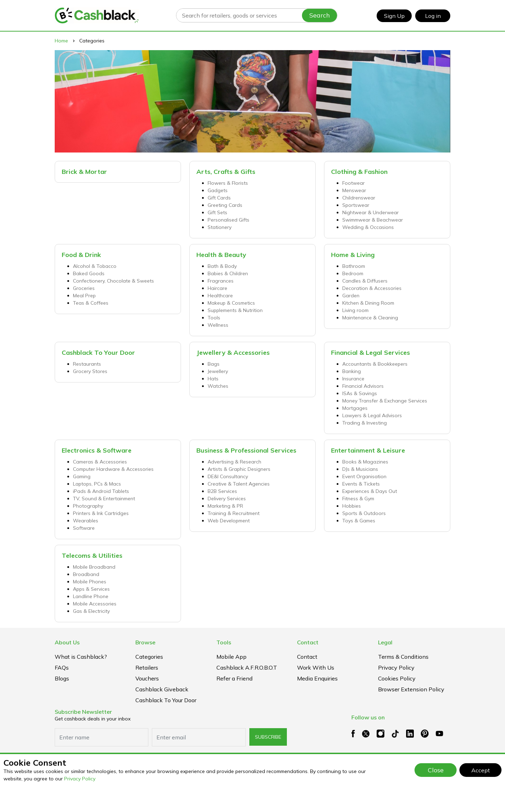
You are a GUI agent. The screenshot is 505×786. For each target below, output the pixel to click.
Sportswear (355, 205)
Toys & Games (358, 520)
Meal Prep (84, 295)
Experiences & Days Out (369, 491)
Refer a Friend (234, 678)
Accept (480, 770)
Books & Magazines (365, 462)
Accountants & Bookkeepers (375, 364)
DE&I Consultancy (228, 476)
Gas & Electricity (91, 611)
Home (61, 41)
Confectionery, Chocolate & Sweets (113, 281)
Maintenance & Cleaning (370, 317)
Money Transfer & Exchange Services (384, 401)
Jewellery (218, 371)
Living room (355, 310)
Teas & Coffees (90, 303)
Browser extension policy (411, 689)
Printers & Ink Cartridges (101, 513)
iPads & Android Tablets (101, 491)
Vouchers (147, 678)
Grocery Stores (90, 371)
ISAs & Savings (359, 393)
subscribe (268, 737)
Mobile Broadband (94, 567)
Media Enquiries (317, 678)
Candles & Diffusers (365, 281)
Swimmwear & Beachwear (372, 220)
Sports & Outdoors (364, 513)
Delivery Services (227, 498)
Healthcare (220, 295)
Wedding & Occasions (368, 227)
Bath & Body (222, 266)
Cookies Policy (397, 678)
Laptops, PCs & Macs (97, 484)
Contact (307, 656)
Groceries (84, 288)
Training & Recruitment (234, 513)
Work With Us (315, 667)
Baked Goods (89, 273)
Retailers (146, 667)
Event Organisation (364, 476)
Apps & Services (91, 589)
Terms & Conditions (403, 656)
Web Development (229, 520)
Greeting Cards (225, 205)
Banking (351, 371)
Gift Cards (219, 198)
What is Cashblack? (81, 656)
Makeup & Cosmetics (231, 303)
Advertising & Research (234, 462)
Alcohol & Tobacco (94, 266)
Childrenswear (358, 198)
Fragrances (221, 281)
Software (84, 528)
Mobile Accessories (94, 604)
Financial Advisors (363, 386)
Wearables (85, 520)
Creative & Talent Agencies (239, 484)
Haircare (217, 288)
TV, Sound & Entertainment (104, 498)
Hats (213, 378)
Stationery (219, 227)
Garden (350, 295)
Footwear (353, 183)
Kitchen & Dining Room (368, 303)
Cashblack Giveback (161, 689)
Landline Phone (90, 596)
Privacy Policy (79, 778)
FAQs (62, 667)
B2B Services (222, 491)
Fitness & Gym (358, 498)
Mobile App (231, 656)
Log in (433, 15)
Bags (214, 364)
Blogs (62, 678)
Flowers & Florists (228, 183)
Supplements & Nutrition (235, 310)
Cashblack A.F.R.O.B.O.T (246, 667)
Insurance (353, 378)
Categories (149, 656)
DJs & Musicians (360, 469)
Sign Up (394, 15)
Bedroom (352, 273)
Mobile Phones (89, 581)
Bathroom (353, 266)
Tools (214, 317)
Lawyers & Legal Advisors (372, 415)
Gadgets (218, 190)
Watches (218, 386)
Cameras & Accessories (100, 462)
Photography (88, 506)
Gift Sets (217, 212)
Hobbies (351, 506)
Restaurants (87, 364)
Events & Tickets (361, 484)
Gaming (81, 476)
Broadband (86, 574)
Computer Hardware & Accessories (113, 469)
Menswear (354, 190)
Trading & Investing (364, 423)
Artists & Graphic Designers (239, 469)
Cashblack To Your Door (165, 700)
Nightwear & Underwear (370, 212)
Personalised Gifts (228, 220)
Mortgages (355, 408)
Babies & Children (228, 273)
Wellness (218, 325)
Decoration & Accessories (372, 288)
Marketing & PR (225, 506)
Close (436, 770)
